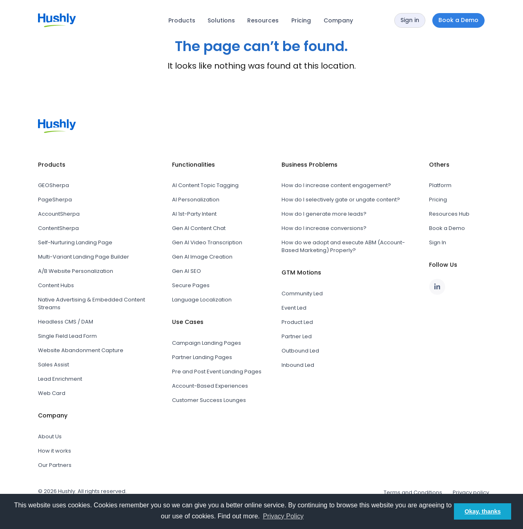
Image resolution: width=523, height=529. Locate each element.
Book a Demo (447, 228)
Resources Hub (449, 214)
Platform (440, 185)
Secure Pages (191, 285)
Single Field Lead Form (67, 336)
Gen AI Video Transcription (207, 242)
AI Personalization (195, 199)
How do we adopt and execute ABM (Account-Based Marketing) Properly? (343, 246)
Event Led (294, 308)
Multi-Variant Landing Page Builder (83, 257)
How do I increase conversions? (324, 228)
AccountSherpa (59, 214)
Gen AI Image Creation (202, 257)
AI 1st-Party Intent (194, 214)
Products (181, 20)
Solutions (221, 20)
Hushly (66, 491)
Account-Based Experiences (210, 386)
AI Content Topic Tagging (205, 185)
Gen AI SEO (186, 271)
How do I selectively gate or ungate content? (341, 199)
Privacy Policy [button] (283, 516)
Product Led (297, 322)
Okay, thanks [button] (483, 511)
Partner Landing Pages (202, 357)
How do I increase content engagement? (336, 185)
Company (338, 20)
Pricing (301, 20)
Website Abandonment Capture (80, 350)
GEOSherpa (53, 185)
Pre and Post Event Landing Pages (217, 371)
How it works (54, 451)
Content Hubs (56, 285)
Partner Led (297, 336)
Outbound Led (300, 351)
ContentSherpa (58, 228)
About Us (50, 436)
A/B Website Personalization (75, 271)
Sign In (437, 242)
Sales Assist (53, 364)
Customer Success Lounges (209, 400)
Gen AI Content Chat (199, 228)
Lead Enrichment (60, 379)
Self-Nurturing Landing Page (75, 242)
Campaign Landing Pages (206, 343)
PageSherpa (55, 199)
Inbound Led (298, 365)
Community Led (302, 293)
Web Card (51, 393)
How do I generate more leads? (324, 214)
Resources (263, 20)
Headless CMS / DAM (65, 322)
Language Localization (202, 300)
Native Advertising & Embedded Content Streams (91, 303)
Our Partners (55, 465)
